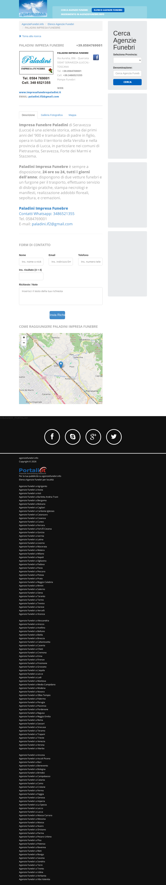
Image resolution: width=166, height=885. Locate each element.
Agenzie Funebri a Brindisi (32, 772)
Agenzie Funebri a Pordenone (33, 709)
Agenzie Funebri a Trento (31, 868)
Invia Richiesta (57, 315)
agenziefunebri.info (28, 457)
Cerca (128, 82)
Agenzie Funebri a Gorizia (31, 532)
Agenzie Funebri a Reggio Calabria (36, 582)
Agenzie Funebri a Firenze (32, 659)
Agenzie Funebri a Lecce (31, 673)
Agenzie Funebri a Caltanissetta (34, 641)
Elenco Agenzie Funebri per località (36, 479)
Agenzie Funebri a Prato (31, 578)
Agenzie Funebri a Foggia (31, 794)
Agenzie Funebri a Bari (30, 762)
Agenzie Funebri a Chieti (31, 648)
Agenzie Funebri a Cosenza (32, 518)
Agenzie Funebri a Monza (31, 822)
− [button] (24, 343)
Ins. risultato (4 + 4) (30, 269)
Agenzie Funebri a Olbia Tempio (34, 695)
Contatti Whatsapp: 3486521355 (46, 213)
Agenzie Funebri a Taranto (32, 596)
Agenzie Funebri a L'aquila (32, 670)
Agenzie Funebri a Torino (31, 599)
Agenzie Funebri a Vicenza (32, 614)
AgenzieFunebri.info (33, 24)
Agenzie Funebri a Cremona (33, 652)
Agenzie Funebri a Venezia (32, 741)
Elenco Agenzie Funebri (61, 24)
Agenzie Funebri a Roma (31, 719)
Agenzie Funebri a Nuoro (31, 825)
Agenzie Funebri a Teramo (32, 730)
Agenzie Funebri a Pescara (32, 571)
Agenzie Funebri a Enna (30, 656)
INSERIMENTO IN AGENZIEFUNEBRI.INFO (82, 14)
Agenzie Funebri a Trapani (32, 734)
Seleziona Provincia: (125, 54)
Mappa (72, 115)
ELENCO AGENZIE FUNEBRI (108, 10)
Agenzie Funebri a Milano (31, 553)
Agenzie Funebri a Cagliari (32, 507)
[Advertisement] (139, 121)
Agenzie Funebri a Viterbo (31, 748)
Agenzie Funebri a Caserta (32, 645)
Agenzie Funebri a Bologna (32, 769)
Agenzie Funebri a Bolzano (32, 503)
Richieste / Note (28, 284)
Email (52, 255)
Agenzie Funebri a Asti (30, 493)
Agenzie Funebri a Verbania (32, 875)
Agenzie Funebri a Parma (31, 833)
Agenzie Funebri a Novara (32, 691)
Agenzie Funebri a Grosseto (32, 666)
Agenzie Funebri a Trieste (31, 737)
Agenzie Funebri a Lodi (30, 677)
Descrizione (28, 115)
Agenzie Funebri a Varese (31, 606)
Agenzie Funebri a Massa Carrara (35, 815)
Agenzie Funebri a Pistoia (31, 574)
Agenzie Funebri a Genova (32, 797)
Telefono (83, 255)
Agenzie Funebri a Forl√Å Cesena (35, 528)
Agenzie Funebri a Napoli (31, 557)
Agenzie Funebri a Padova (32, 564)
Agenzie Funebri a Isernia (31, 535)
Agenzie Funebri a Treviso (32, 603)
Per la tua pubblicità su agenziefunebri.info (40, 476)
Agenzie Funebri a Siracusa (32, 727)
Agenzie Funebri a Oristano (32, 829)
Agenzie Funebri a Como (31, 783)
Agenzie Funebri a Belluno (32, 631)
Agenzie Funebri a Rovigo (31, 854)
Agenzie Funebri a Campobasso (34, 776)
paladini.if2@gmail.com (43, 96)
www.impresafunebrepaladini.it (40, 92)
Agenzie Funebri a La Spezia (33, 804)
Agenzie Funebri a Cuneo (31, 521)
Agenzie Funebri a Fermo (31, 790)
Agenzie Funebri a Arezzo (31, 624)
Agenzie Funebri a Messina (32, 818)
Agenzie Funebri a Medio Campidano (37, 684)
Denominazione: (122, 67)
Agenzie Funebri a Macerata (33, 546)
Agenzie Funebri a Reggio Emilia (35, 716)
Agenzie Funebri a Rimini (31, 585)
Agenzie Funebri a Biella (31, 634)
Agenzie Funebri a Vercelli (32, 610)
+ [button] (24, 338)
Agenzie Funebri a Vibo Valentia (34, 879)
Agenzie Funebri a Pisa (30, 840)
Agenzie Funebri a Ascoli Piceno (34, 758)
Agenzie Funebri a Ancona (32, 754)
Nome (22, 255)
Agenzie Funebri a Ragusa (32, 712)
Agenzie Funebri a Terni (30, 865)
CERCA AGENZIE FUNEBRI (74, 10)
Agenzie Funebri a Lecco (31, 808)
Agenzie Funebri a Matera (32, 550)
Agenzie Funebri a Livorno (32, 542)
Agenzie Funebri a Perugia (32, 702)
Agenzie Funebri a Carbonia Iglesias (36, 511)
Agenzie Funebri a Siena (31, 592)
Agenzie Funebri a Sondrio (32, 861)
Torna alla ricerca (30, 36)
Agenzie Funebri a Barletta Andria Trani (38, 496)
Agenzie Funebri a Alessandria (34, 620)
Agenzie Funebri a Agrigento (33, 486)
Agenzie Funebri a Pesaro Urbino (35, 836)
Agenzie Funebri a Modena (32, 688)
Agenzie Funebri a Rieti (30, 850)
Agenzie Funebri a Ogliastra (32, 560)
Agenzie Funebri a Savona (32, 857)
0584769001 (36, 218)
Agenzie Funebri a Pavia (31, 567)
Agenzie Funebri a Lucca (31, 811)
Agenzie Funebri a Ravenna (32, 847)
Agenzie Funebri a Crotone (32, 786)
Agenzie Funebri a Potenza (32, 843)
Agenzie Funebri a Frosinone (33, 663)
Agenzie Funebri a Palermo (32, 698)
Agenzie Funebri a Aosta (31, 489)
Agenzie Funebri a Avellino (32, 627)
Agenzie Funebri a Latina (31, 539)
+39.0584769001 (89, 45)
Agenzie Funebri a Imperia (32, 801)
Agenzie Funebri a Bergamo (33, 500)
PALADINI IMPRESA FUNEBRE (73, 53)
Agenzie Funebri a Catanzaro (33, 514)
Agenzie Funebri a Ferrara (32, 525)
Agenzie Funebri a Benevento (33, 765)
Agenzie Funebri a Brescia (32, 638)
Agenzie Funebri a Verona (31, 744)
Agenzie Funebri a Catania (32, 779)
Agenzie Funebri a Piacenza (32, 705)
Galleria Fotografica (52, 115)
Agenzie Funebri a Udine (31, 872)
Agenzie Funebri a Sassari (32, 723)
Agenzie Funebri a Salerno (32, 589)
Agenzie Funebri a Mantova (32, 680)
